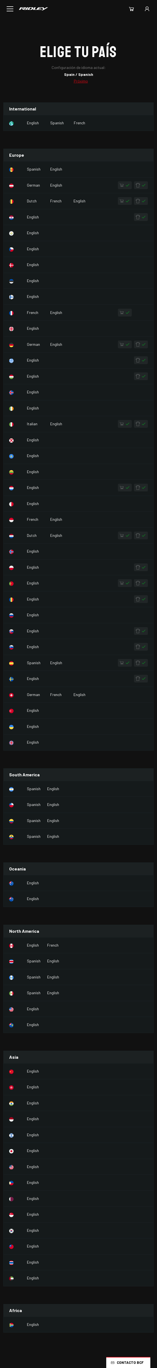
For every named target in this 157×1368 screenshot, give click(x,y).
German (33, 185)
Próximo (81, 81)
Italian (32, 423)
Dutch (32, 201)
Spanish (57, 122)
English (33, 122)
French (79, 122)
